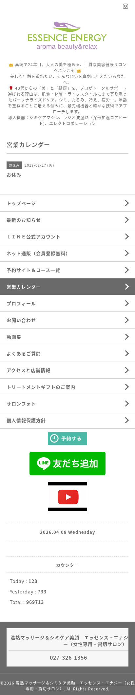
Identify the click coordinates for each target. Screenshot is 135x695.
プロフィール (21, 303)
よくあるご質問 (24, 353)
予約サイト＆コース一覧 (33, 270)
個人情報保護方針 (26, 420)
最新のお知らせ (24, 219)
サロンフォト (21, 403)
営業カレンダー (24, 286)
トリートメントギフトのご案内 (41, 387)
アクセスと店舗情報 (28, 370)
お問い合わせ (21, 320)
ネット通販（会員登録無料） (38, 253)
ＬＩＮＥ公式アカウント (34, 236)
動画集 (14, 336)
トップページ (21, 203)
